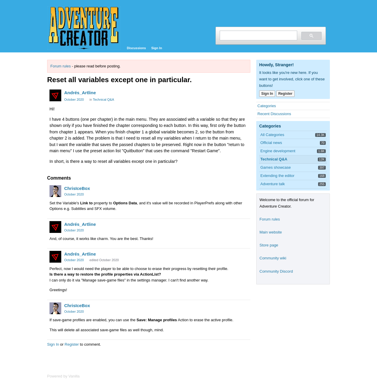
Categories (266, 106)
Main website (270, 232)
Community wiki (272, 258)
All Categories (272, 134)
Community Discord (276, 271)
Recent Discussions (274, 114)
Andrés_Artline (80, 92)
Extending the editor (277, 175)
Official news (271, 142)
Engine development (277, 151)
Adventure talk (272, 184)
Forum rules (60, 66)
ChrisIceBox (77, 188)
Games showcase (275, 167)
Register (72, 344)
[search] (258, 35)
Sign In (156, 48)
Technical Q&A (103, 99)
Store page (268, 245)
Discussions (136, 48)
